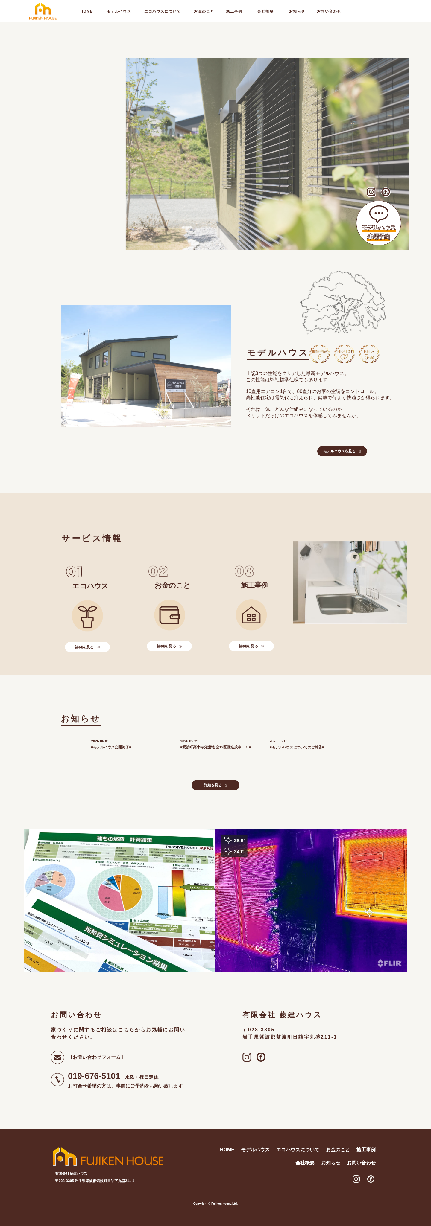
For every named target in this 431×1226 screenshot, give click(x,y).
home (87, 11)
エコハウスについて (162, 11)
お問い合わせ (329, 11)
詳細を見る (87, 647)
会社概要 (265, 11)
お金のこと (204, 11)
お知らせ (297, 11)
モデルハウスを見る (342, 451)
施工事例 (234, 11)
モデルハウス (119, 11)
